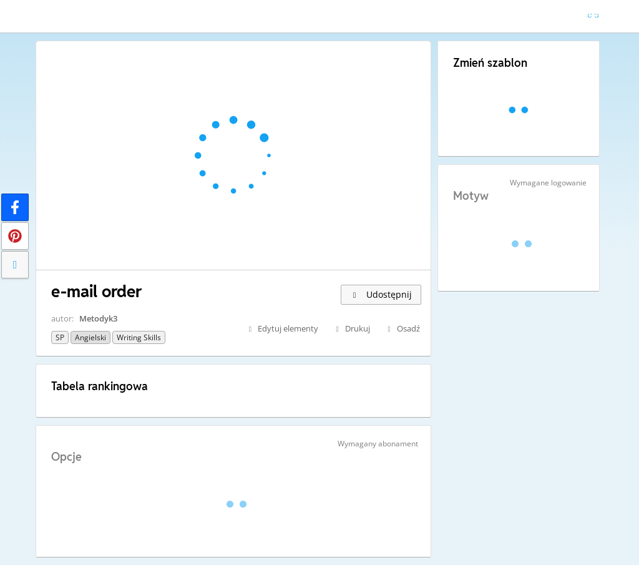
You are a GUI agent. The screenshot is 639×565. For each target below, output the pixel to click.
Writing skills (139, 337)
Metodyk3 (98, 318)
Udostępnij (381, 294)
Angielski (90, 337)
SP (60, 337)
